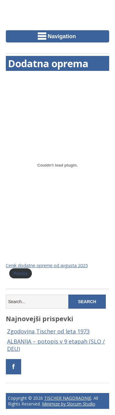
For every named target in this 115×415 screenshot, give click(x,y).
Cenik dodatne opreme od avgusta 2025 (47, 265)
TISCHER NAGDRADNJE (67, 398)
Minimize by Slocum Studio (68, 404)
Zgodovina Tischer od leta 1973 (48, 331)
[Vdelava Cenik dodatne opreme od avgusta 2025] (57, 165)
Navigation (57, 36)
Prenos (20, 273)
